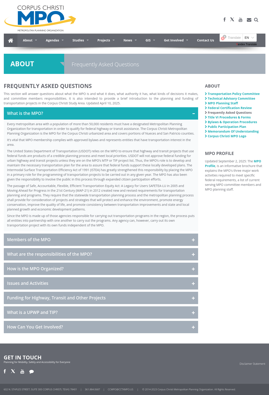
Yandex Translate (246, 44)
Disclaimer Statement (252, 364)
